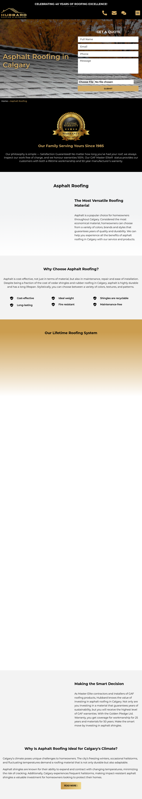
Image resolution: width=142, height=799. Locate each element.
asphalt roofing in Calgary (105, 591)
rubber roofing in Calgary (91, 283)
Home (4, 101)
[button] (137, 13)
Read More (70, 675)
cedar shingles (60, 283)
